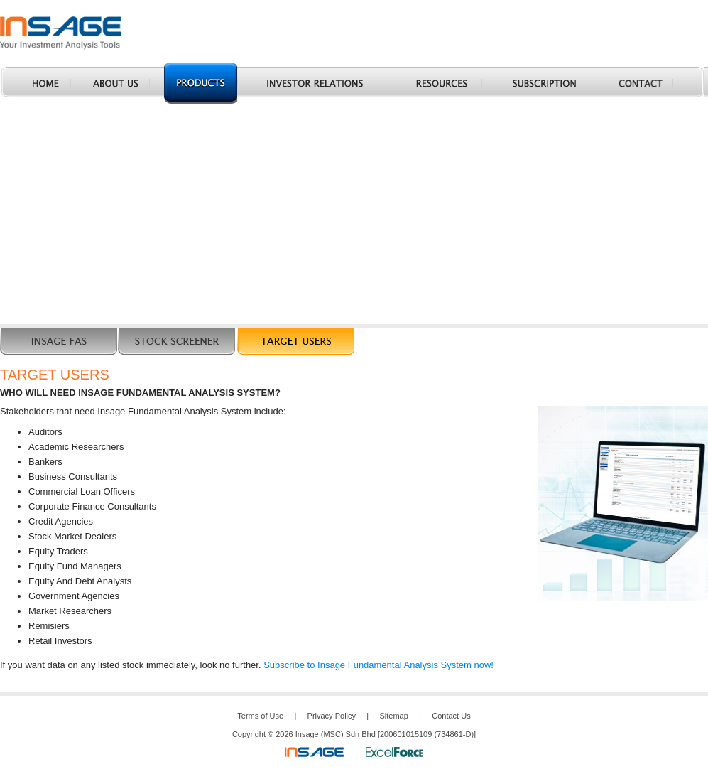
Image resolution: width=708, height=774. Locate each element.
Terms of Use (260, 715)
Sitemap (393, 715)
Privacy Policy (331, 715)
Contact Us (451, 715)
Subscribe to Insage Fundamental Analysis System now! (378, 665)
